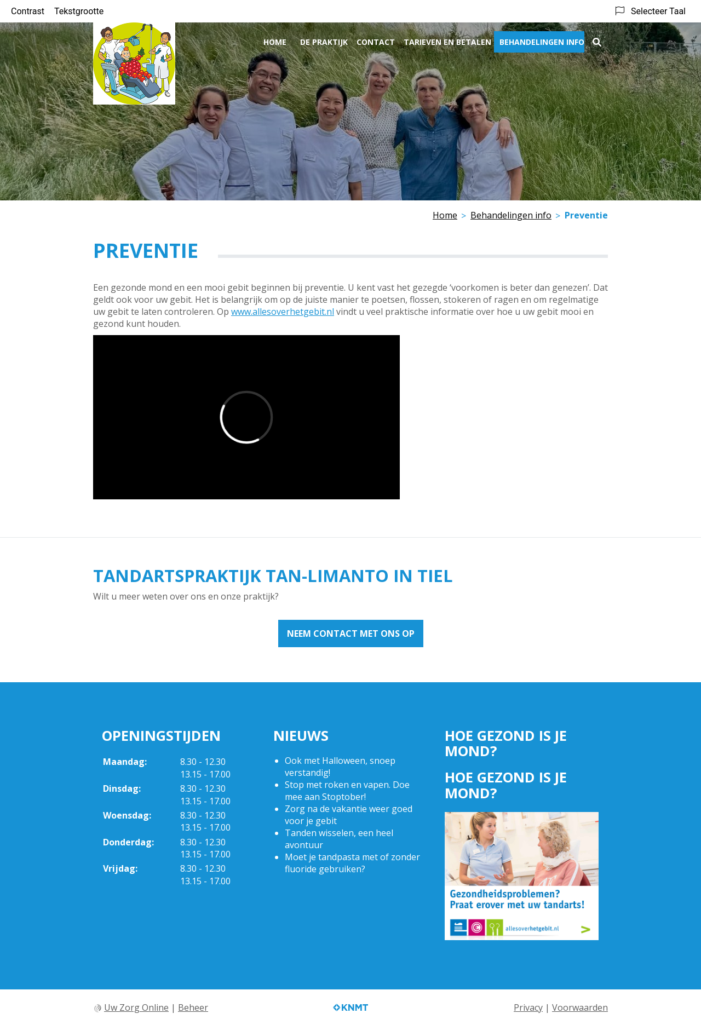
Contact (376, 42)
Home (274, 42)
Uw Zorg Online (136, 1007)
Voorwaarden (580, 1007)
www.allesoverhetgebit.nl (282, 312)
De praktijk (324, 42)
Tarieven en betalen (447, 42)
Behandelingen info (541, 42)
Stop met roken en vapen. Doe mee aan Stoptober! (347, 791)
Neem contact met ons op (351, 633)
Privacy (528, 1007)
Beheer (193, 1007)
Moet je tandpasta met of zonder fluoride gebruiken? (352, 863)
